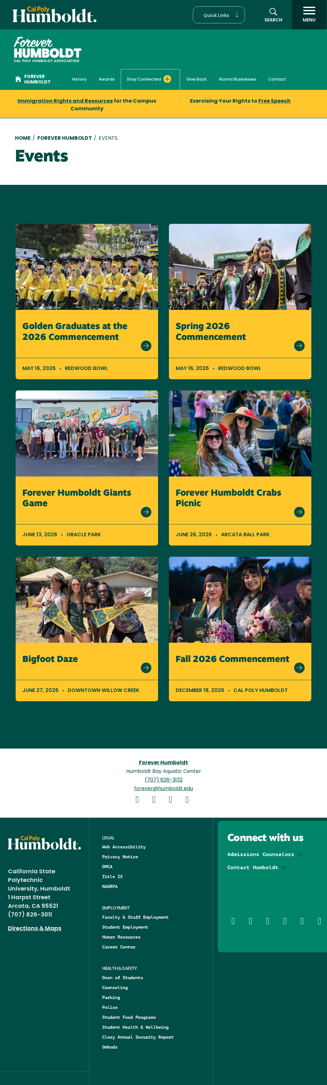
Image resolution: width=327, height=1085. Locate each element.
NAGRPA (110, 886)
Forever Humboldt (33, 80)
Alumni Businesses (237, 79)
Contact (277, 79)
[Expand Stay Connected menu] (167, 79)
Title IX (112, 876)
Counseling (115, 987)
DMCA (107, 866)
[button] (219, 14)
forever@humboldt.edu (163, 788)
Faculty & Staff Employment (135, 917)
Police (110, 1007)
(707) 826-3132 (164, 780)
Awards (107, 79)
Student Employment (125, 927)
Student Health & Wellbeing (135, 1027)
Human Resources (121, 937)
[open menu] (309, 14)
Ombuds (110, 1047)
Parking (111, 997)
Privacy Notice (120, 856)
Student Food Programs (129, 1017)
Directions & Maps (34, 929)
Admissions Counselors (260, 854)
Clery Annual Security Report (138, 1037)
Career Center (118, 946)
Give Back (196, 79)
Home (23, 138)
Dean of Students (122, 977)
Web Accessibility (124, 846)
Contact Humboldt (252, 867)
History (79, 79)
